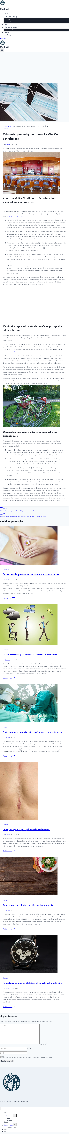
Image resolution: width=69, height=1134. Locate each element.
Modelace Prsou (11, 29)
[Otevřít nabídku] (2, 50)
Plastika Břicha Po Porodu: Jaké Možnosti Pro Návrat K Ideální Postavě (34, 514)
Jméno (29, 1048)
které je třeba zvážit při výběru (13, 352)
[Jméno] (13, 1048)
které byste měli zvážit (16, 216)
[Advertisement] (34, 65)
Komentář (43, 1044)
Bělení (8, 19)
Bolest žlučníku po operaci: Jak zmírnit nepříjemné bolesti (31, 574)
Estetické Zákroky (8, 1116)
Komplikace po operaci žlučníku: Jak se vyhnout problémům (32, 983)
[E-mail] (13, 1052)
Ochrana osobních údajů (21, 1101)
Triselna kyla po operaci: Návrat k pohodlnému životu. (34, 509)
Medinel (7, 144)
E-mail (29, 1053)
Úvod (6, 14)
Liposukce (9, 22)
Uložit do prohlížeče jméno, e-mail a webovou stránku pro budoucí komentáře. (27, 1057)
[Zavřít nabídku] (0, 1108)
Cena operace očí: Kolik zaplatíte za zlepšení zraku (28, 905)
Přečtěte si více (9, 598)
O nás (6, 32)
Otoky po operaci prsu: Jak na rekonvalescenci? (26, 830)
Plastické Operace (8, 1125)
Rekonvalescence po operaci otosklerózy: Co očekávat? (30, 655)
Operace (7, 24)
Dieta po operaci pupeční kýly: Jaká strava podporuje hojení (32, 732)
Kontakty (7, 35)
